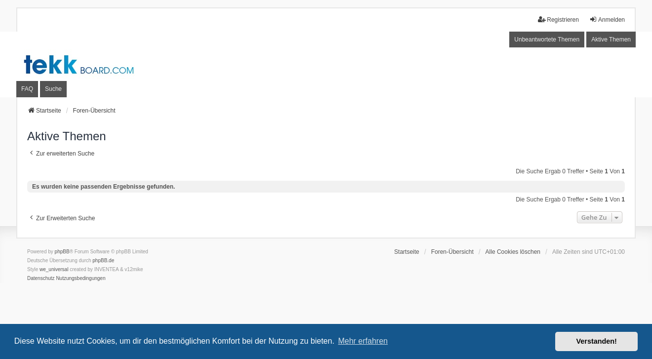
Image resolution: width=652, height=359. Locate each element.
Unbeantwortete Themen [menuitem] (546, 39)
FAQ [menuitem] (27, 88)
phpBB (62, 251)
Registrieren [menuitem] (558, 19)
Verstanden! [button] (596, 341)
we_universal (54, 269)
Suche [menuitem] (53, 88)
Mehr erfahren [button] (363, 341)
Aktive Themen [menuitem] (611, 39)
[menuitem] (41, 278)
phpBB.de (103, 260)
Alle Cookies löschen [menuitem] (513, 251)
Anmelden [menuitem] (607, 19)
